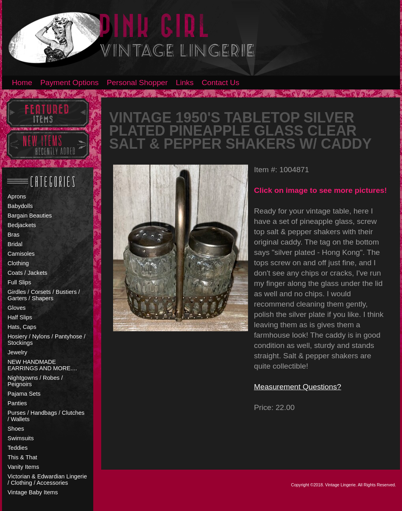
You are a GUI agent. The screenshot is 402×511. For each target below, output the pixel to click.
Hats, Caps (22, 327)
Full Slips (19, 282)
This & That (22, 457)
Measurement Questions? (297, 387)
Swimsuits (21, 438)
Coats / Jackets (27, 273)
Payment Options (69, 82)
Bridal (15, 244)
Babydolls (20, 206)
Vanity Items (23, 467)
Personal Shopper (137, 82)
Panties (17, 403)
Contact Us (220, 82)
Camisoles (21, 254)
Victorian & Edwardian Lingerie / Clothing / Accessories (47, 479)
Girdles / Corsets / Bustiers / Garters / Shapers (44, 295)
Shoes (16, 429)
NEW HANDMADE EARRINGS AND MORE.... (42, 365)
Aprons (17, 196)
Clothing (18, 263)
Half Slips (20, 317)
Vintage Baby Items (33, 492)
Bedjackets (22, 225)
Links (185, 82)
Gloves (17, 308)
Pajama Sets (24, 394)
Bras (13, 234)
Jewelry (17, 352)
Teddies (18, 448)
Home (22, 82)
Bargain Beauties (30, 215)
